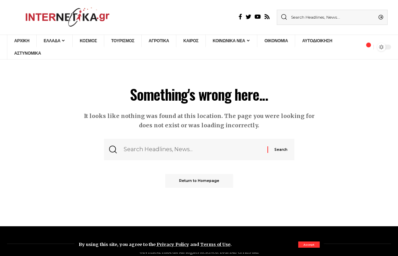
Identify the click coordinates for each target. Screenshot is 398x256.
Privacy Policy (173, 244)
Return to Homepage (199, 181)
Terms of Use (215, 244)
